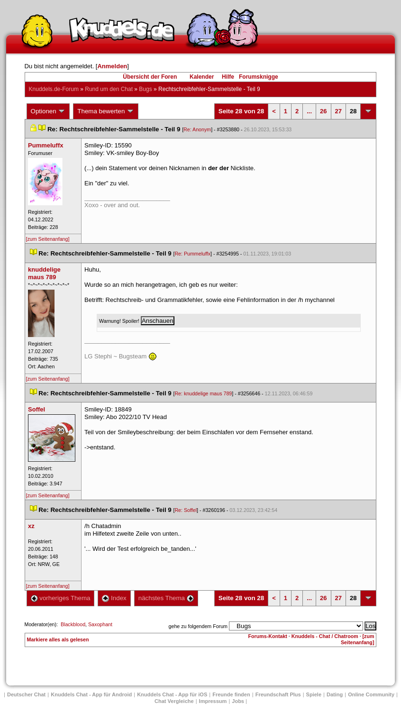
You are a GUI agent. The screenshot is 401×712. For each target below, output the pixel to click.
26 (323, 111)
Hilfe (228, 76)
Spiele (313, 694)
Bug (145, 89)
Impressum (213, 701)
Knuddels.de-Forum (54, 89)
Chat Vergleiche (174, 701)
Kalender (202, 76)
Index (114, 598)
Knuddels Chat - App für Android (91, 694)
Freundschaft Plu (278, 694)
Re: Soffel (185, 510)
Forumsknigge (258, 76)
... (309, 111)
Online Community (371, 694)
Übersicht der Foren (150, 76)
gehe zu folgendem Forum (198, 626)
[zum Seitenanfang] (48, 239)
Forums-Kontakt (267, 636)
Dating (335, 694)
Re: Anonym (197, 129)
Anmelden (112, 66)
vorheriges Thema (61, 598)
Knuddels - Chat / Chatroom (325, 636)
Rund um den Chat (109, 89)
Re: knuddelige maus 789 (203, 393)
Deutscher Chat (26, 694)
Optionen (48, 111)
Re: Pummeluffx (192, 253)
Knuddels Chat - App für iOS (172, 694)
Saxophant (100, 624)
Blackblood (73, 624)
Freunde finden (231, 694)
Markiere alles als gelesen (58, 639)
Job (238, 701)
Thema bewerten (105, 111)
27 (338, 111)
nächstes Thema (166, 598)
